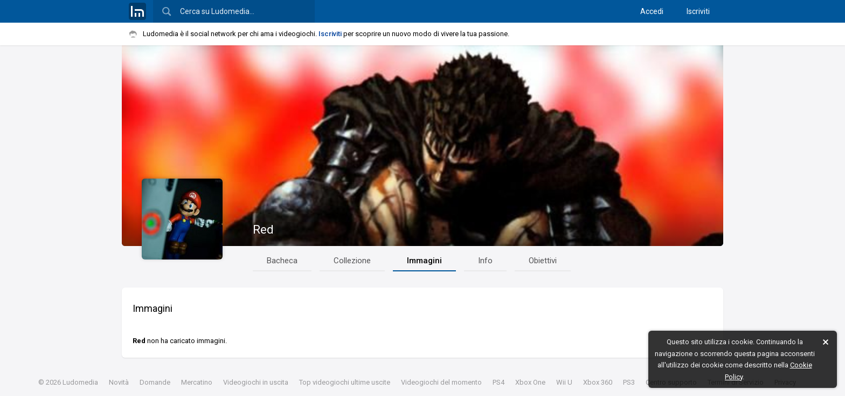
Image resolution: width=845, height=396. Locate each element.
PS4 (498, 382)
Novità (119, 382)
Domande (155, 382)
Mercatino (196, 382)
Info (485, 260)
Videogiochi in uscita (255, 382)
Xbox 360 (597, 382)
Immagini (424, 260)
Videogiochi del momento (441, 382)
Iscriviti (698, 11)
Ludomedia (80, 382)
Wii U (564, 382)
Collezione (352, 260)
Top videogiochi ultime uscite (344, 382)
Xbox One (530, 382)
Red (263, 229)
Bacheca (282, 260)
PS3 (629, 382)
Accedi (651, 11)
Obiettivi (543, 260)
